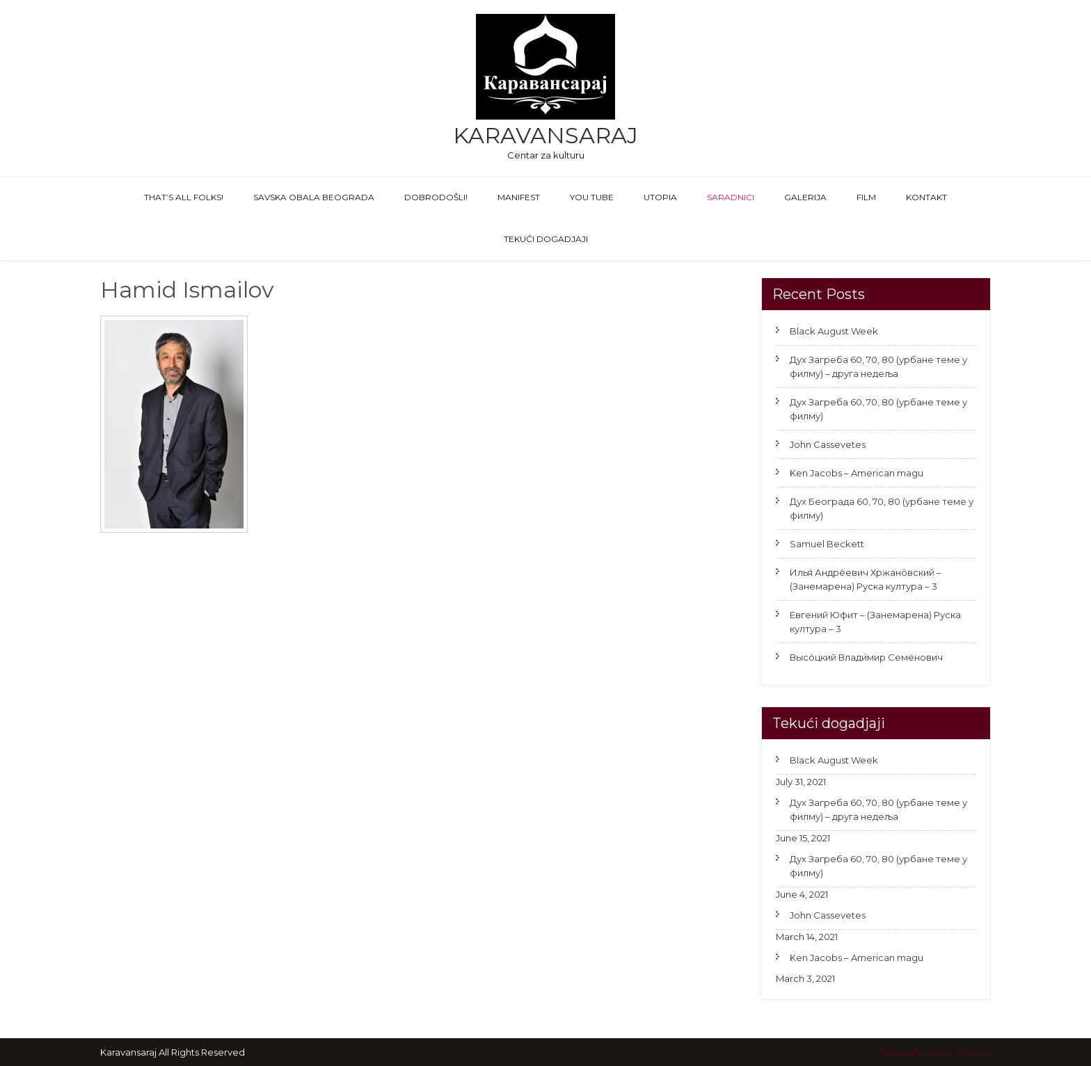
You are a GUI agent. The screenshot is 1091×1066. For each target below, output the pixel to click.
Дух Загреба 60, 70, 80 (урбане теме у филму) (878, 408)
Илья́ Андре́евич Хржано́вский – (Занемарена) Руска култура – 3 (865, 579)
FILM (866, 197)
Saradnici (730, 197)
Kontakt (926, 197)
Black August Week (834, 331)
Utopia (660, 197)
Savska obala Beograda (313, 197)
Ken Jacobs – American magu (856, 472)
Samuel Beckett (827, 543)
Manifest (518, 197)
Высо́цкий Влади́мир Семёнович (866, 657)
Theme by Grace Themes (934, 1052)
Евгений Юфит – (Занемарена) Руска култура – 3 (875, 621)
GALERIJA (805, 197)
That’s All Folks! (183, 197)
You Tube (592, 197)
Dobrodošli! (436, 197)
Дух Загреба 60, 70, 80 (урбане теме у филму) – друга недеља (878, 366)
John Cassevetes (828, 444)
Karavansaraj (545, 135)
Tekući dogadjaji (546, 239)
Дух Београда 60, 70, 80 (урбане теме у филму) (881, 508)
